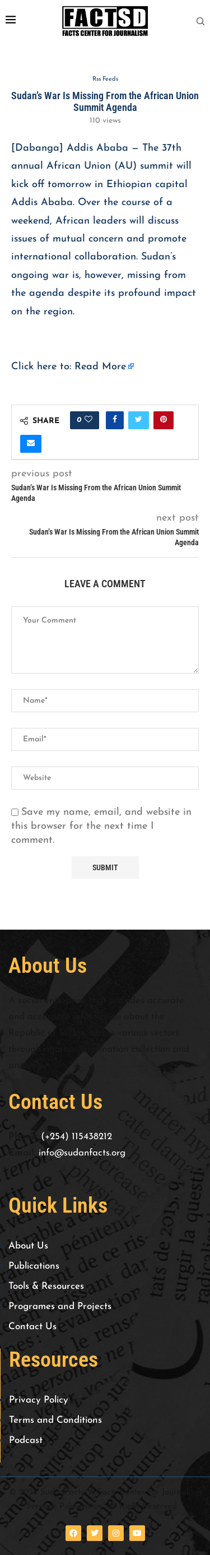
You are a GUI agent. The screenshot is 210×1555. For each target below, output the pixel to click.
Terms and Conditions (55, 1420)
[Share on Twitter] (138, 420)
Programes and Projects (59, 1306)
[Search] (200, 21)
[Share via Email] (30, 444)
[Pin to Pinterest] (163, 420)
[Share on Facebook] (115, 420)
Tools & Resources (46, 1286)
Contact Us (32, 1326)
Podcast (26, 1440)
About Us (28, 1246)
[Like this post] (88, 420)
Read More (100, 366)
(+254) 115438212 (76, 1136)
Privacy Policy (38, 1400)
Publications (33, 1266)
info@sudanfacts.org (82, 1153)
